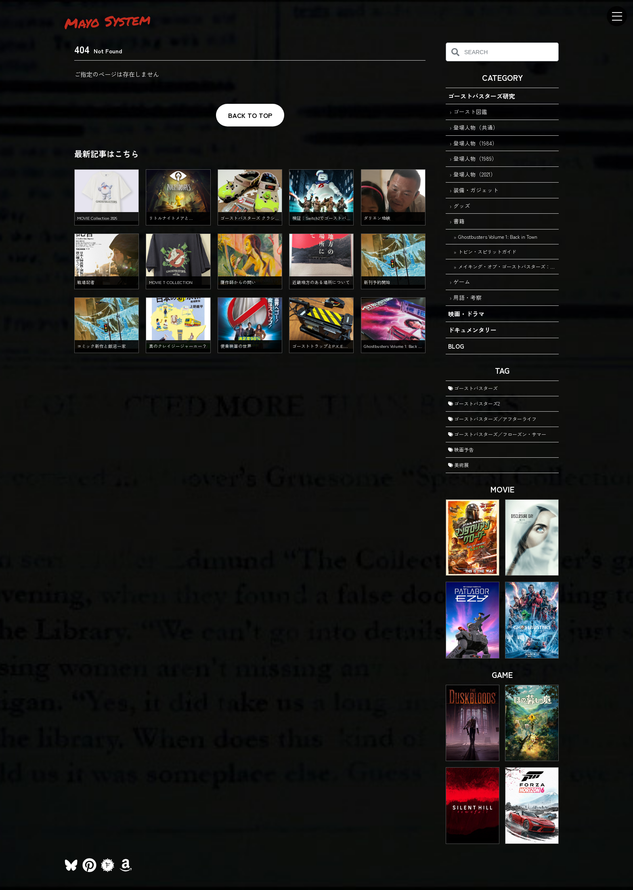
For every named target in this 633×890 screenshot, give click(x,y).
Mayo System (107, 21)
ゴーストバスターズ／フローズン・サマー (497, 434)
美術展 (458, 464)
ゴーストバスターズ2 (474, 403)
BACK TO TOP (250, 115)
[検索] (455, 52)
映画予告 (461, 449)
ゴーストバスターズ (473, 388)
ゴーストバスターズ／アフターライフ (492, 418)
